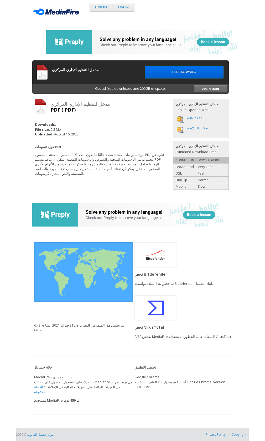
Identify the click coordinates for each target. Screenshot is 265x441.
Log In (123, 7)
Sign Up (101, 7)
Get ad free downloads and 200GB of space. (161, 88)
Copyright (239, 434)
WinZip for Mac (198, 128)
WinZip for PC (196, 118)
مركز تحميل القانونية (40, 434)
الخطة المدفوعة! (41, 389)
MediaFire (57, 13)
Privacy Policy (216, 434)
